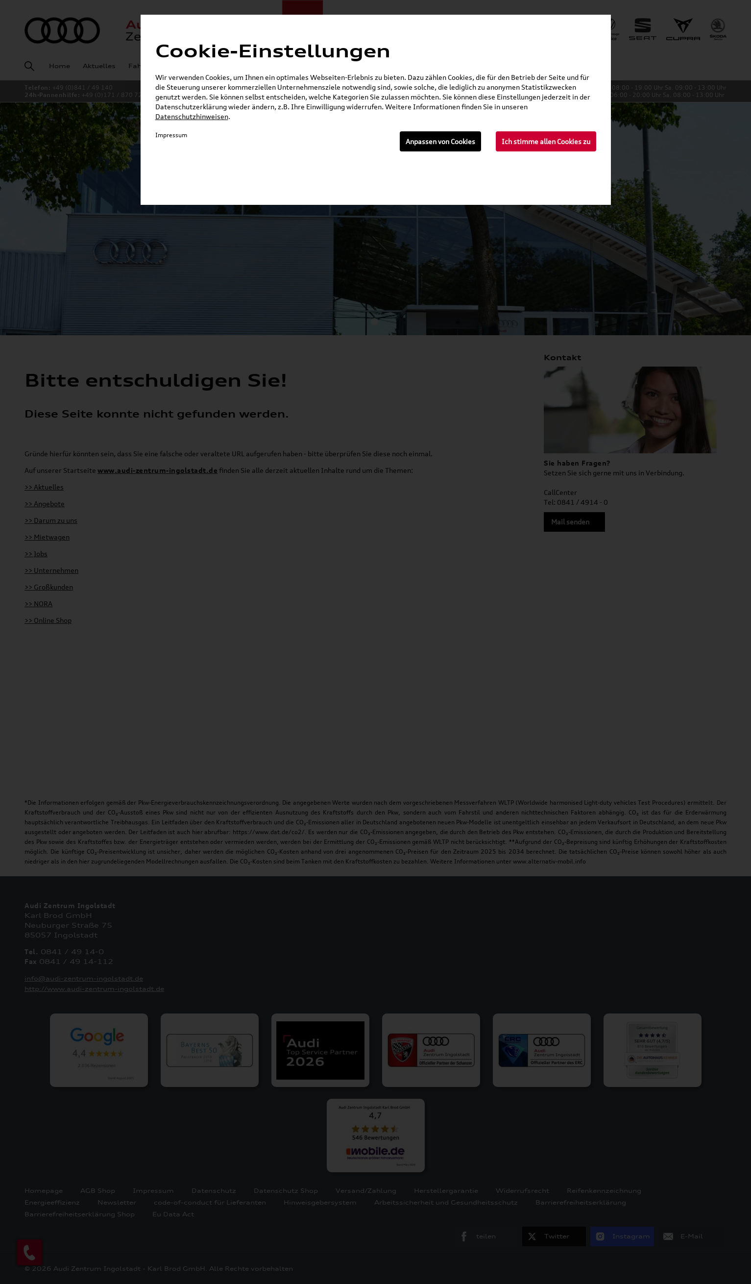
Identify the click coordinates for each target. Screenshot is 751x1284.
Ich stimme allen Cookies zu (546, 141)
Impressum (171, 135)
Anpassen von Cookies (440, 141)
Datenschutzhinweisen (191, 116)
